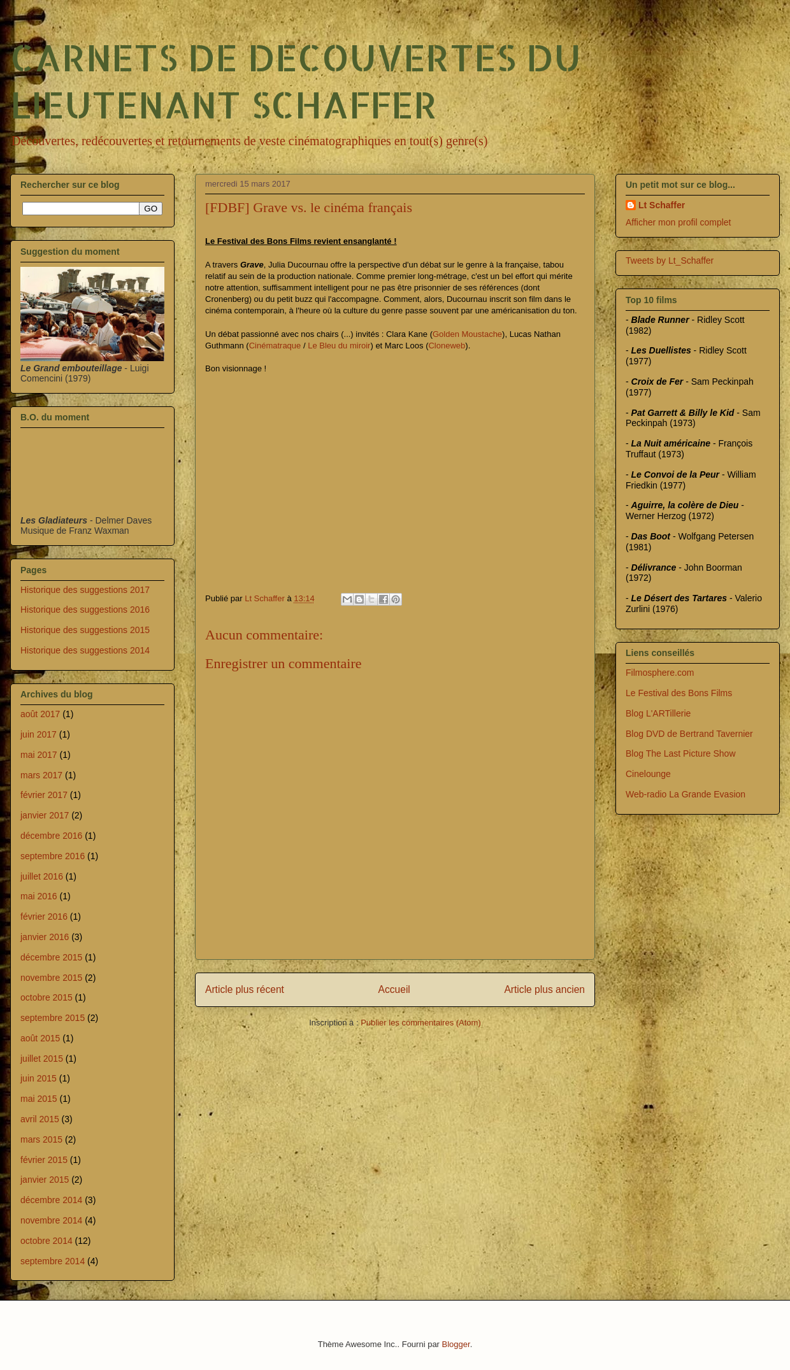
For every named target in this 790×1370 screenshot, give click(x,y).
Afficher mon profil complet (678, 222)
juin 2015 (38, 1078)
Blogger (456, 1344)
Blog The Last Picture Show (681, 753)
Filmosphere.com (660, 672)
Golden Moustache (467, 334)
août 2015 (40, 1038)
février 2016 (44, 916)
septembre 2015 (52, 1018)
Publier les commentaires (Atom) (421, 1022)
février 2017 (44, 795)
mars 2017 (41, 775)
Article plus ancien (544, 989)
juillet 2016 (41, 876)
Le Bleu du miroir (339, 345)
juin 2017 (38, 734)
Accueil (394, 989)
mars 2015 (41, 1139)
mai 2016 (38, 896)
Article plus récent (244, 989)
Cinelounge (648, 774)
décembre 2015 (51, 957)
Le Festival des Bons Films (679, 693)
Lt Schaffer (661, 205)
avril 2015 (39, 1119)
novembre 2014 (51, 1220)
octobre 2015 (46, 997)
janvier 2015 (44, 1179)
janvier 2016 (44, 937)
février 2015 (44, 1160)
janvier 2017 (44, 815)
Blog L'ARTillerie (658, 713)
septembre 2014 (52, 1261)
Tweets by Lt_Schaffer (670, 260)
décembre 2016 (51, 836)
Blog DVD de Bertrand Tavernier (689, 734)
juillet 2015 (41, 1058)
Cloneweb (446, 345)
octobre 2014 (46, 1241)
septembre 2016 (52, 856)
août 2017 (40, 714)
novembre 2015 (51, 978)
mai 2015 (38, 1099)
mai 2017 (38, 755)
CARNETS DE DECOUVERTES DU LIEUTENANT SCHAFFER (295, 80)
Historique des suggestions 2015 (85, 630)
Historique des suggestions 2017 (85, 590)
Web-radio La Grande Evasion (685, 794)
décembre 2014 (51, 1200)
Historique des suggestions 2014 (85, 650)
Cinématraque (275, 345)
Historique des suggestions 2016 (85, 609)
